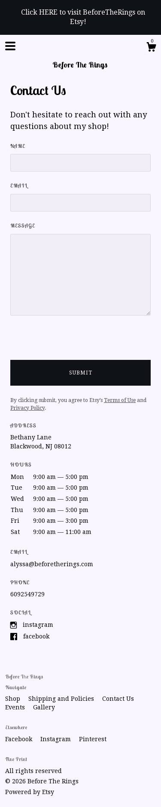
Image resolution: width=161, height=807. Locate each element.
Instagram (38, 624)
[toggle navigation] (10, 46)
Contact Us (118, 698)
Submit (80, 373)
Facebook (36, 636)
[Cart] (151, 48)
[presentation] (75, 343)
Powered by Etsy (29, 792)
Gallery (44, 707)
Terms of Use (120, 400)
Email (18, 185)
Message (22, 225)
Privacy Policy (27, 408)
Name (17, 146)
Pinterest (92, 739)
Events (16, 707)
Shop (13, 698)
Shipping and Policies (62, 698)
